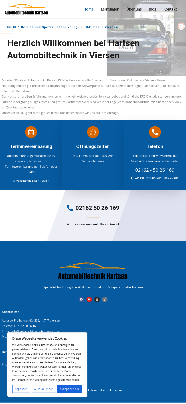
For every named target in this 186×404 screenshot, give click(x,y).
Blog (153, 9)
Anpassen (21, 389)
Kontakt (170, 9)
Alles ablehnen (44, 389)
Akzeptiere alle (70, 389)
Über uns (134, 9)
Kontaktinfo (12, 313)
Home (90, 9)
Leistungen (111, 9)
